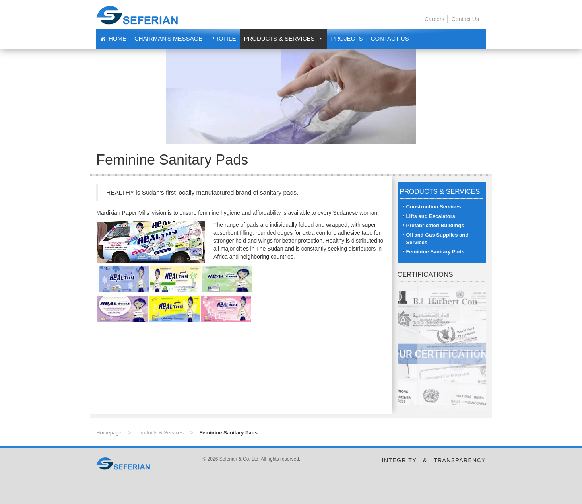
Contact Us (465, 19)
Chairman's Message (168, 38)
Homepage (109, 433)
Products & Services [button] (279, 38)
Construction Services (433, 207)
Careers (434, 19)
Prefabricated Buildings (435, 225)
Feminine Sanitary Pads (435, 252)
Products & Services (160, 433)
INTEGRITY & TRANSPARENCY (434, 460)
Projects (347, 38)
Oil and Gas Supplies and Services (437, 238)
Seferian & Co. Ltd (137, 15)
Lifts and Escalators (431, 216)
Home (117, 38)
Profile (223, 38)
